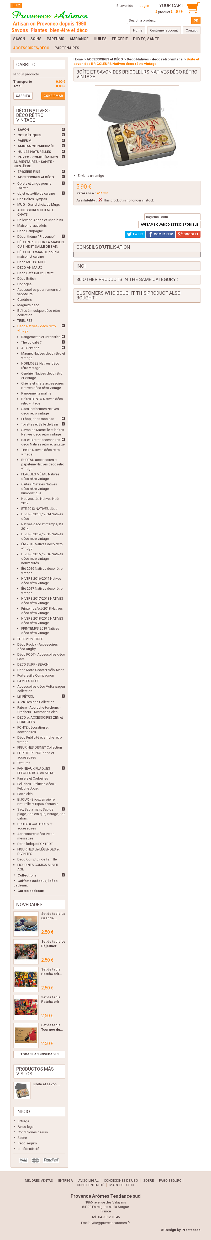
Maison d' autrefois (32, 225)
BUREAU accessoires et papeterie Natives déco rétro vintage (42, 464)
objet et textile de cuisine (36, 193)
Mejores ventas (39, 1180)
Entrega (23, 1121)
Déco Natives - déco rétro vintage (155, 59)
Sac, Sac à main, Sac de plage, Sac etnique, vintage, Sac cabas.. (41, 813)
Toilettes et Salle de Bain (39, 424)
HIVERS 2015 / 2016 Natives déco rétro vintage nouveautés (42, 558)
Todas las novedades (39, 1054)
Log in (144, 6)
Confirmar (53, 96)
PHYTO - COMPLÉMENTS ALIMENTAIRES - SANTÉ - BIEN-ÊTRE (35, 161)
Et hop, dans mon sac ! (38, 419)
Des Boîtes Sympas (32, 199)
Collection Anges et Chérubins (40, 220)
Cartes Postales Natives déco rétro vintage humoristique (39, 488)
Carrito (25, 64)
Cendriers (24, 300)
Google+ (188, 234)
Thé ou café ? (31, 342)
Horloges (24, 284)
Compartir (160, 234)
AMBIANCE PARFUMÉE (36, 146)
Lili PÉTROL (25, 696)
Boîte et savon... (46, 1084)
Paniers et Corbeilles (32, 778)
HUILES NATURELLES (34, 152)
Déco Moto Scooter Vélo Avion (40, 670)
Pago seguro (27, 1143)
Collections (27, 875)
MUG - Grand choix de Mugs (38, 204)
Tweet (135, 234)
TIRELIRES (25, 321)
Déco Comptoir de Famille (37, 859)
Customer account (164, 30)
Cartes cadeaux (31, 891)
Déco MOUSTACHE (31, 262)
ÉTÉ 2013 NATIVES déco (39, 509)
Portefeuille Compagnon (35, 675)
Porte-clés (25, 794)
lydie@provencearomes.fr (110, 1223)
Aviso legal (26, 1127)
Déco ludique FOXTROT (35, 844)
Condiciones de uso (33, 1132)
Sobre (22, 1138)
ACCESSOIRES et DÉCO (36, 177)
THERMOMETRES (30, 639)
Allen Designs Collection (35, 702)
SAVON (23, 130)
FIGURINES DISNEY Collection (39, 747)
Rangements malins (36, 393)
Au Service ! (30, 348)
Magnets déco (28, 305)
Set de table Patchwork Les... (51, 1001)
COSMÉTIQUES (29, 135)
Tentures (23, 763)
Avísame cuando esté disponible (169, 224)
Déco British (26, 279)
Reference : (86, 193)
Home (78, 59)
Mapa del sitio (121, 1185)
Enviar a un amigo (91, 176)
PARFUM (24, 141)
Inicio (23, 1111)
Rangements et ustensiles (40, 337)
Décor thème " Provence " (36, 236)
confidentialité (28, 1149)
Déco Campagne (30, 231)
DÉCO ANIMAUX (29, 267)
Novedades (29, 904)
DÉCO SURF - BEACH (33, 664)
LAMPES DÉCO (28, 681)
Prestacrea (191, 1230)
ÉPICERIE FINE (29, 172)
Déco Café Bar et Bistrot (35, 273)
